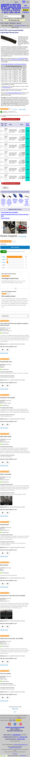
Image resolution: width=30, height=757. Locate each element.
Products (6, 23)
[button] (6, 500)
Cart (25, 2)
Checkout (18, 720)
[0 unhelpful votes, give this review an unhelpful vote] (7, 385)
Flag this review (4, 353)
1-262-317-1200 (21, 739)
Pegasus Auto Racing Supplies (15, 727)
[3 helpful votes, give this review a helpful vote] (2, 462)
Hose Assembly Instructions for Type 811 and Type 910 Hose (13, 64)
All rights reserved (23, 755)
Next (15, 712)
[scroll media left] (1, 227)
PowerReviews (22, 236)
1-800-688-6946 (16, 734)
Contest (18, 717)
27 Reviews (14, 109)
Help (14, 720)
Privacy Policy (15, 753)
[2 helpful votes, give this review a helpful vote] (2, 349)
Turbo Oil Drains (5, 218)
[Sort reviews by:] (15, 316)
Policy (10, 720)
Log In (16, 2)
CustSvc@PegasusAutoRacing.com (20, 744)
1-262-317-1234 (23, 737)
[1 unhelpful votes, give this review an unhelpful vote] (7, 349)
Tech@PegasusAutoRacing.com (15, 747)
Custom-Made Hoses (6, 87)
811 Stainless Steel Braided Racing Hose (14, 92)
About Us (19, 23)
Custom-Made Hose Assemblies (9, 212)
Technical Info (12, 23)
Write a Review (22, 109)
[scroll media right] (28, 227)
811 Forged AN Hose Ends (15, 59)
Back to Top (15, 708)
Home (2, 23)
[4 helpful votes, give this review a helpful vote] (2, 424)
